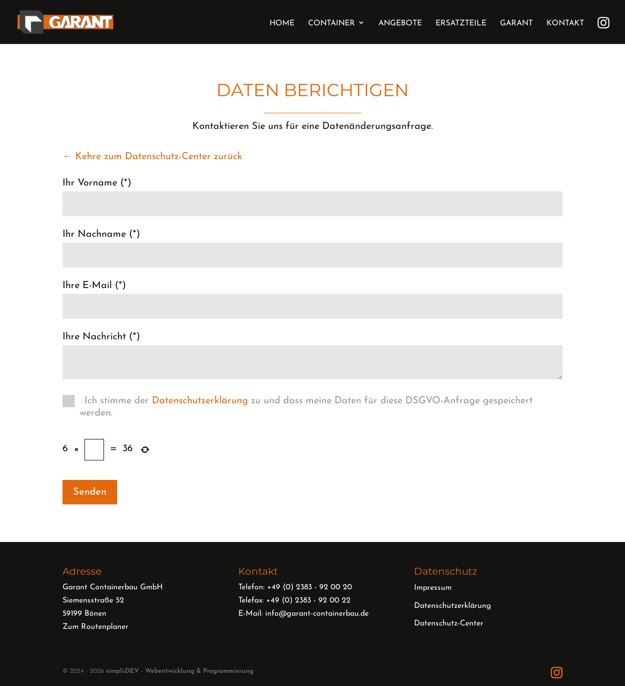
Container (331, 23)
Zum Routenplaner (95, 627)
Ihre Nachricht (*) (101, 337)
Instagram (603, 21)
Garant (516, 23)
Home (282, 23)
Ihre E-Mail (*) (94, 286)
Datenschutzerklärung (200, 401)
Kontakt (565, 23)
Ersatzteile (461, 23)
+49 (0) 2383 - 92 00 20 (309, 587)
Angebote (400, 23)
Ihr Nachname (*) (101, 234)
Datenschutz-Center (448, 623)
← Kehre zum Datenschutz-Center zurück (152, 157)
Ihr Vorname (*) (96, 183)
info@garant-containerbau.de (317, 614)
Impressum (433, 588)
